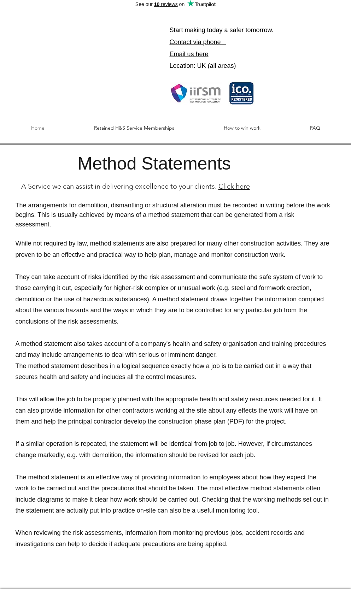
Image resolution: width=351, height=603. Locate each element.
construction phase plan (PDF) (202, 421)
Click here (234, 186)
